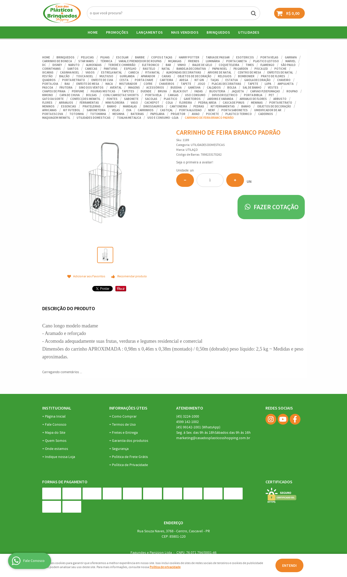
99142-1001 (198, 427)
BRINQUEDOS (218, 32)
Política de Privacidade (130, 465)
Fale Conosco (55, 424)
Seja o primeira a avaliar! (194, 162)
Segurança (120, 448)
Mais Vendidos (185, 32)
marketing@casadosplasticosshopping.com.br (213, 438)
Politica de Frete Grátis (130, 456)
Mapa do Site (55, 432)
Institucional (56, 408)
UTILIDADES (248, 32)
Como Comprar (124, 416)
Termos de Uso (124, 424)
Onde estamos (56, 448)
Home (93, 32)
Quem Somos (55, 440)
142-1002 (187, 421)
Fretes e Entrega (125, 432)
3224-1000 (187, 416)
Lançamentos (149, 32)
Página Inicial (55, 416)
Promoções (117, 32)
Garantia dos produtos (130, 440)
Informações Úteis (128, 408)
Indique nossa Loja (60, 456)
